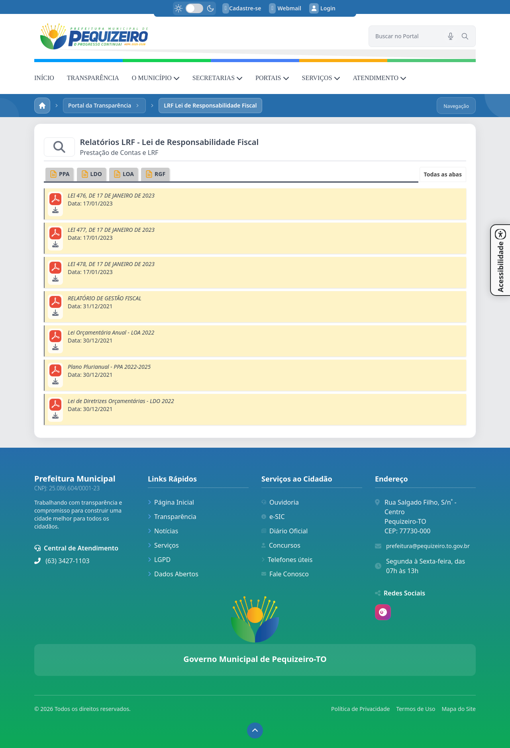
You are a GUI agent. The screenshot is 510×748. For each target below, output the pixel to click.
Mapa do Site (458, 709)
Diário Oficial (284, 531)
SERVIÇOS (321, 77)
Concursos (280, 545)
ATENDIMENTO (379, 77)
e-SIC (273, 516)
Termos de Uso (415, 709)
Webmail (285, 8)
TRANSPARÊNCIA (93, 77)
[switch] (194, 8)
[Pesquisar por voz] (450, 36)
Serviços (163, 545)
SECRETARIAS (217, 77)
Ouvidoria (280, 502)
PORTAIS (272, 77)
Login (322, 8)
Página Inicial (171, 502)
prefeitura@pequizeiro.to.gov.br (428, 546)
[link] (196, 36)
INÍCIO (44, 77)
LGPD (159, 559)
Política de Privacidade (360, 709)
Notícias (163, 531)
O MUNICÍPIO (156, 77)
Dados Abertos (173, 574)
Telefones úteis (286, 559)
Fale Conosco (285, 574)
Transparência (172, 516)
